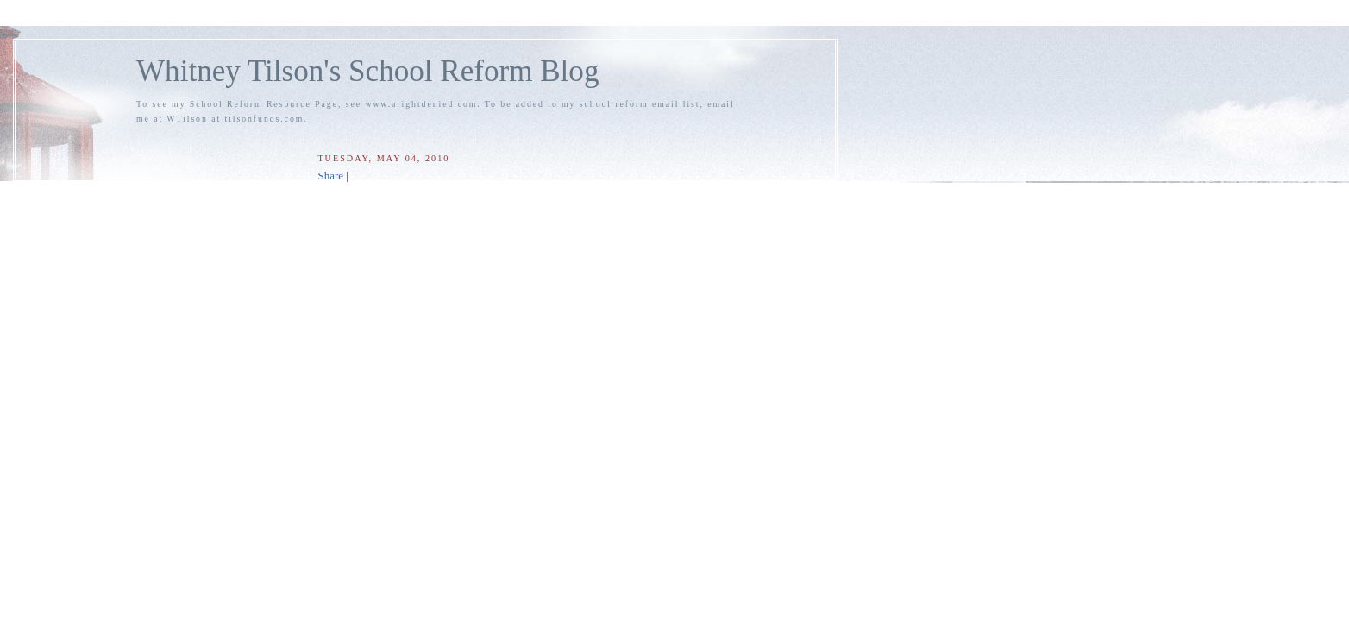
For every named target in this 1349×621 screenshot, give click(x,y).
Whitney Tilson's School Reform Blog (367, 71)
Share (330, 175)
